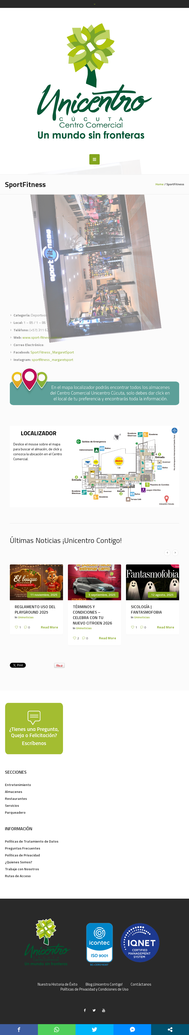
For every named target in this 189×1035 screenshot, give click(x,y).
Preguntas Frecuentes (22, 848)
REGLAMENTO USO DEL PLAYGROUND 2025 (35, 609)
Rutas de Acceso (18, 875)
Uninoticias (25, 617)
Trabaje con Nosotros (22, 868)
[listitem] (118, 461)
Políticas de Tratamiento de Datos (31, 841)
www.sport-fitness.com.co (42, 337)
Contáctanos (141, 984)
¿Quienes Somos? (18, 862)
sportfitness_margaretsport (52, 359)
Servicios (12, 805)
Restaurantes (16, 798)
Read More (49, 627)
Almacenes (13, 791)
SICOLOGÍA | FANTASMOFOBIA (146, 609)
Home (160, 184)
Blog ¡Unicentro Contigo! (104, 984)
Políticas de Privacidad (22, 855)
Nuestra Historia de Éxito (58, 984)
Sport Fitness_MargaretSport (52, 352)
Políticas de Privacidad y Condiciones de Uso (94, 989)
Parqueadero (15, 812)
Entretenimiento (18, 784)
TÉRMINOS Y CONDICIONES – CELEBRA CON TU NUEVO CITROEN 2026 (92, 615)
